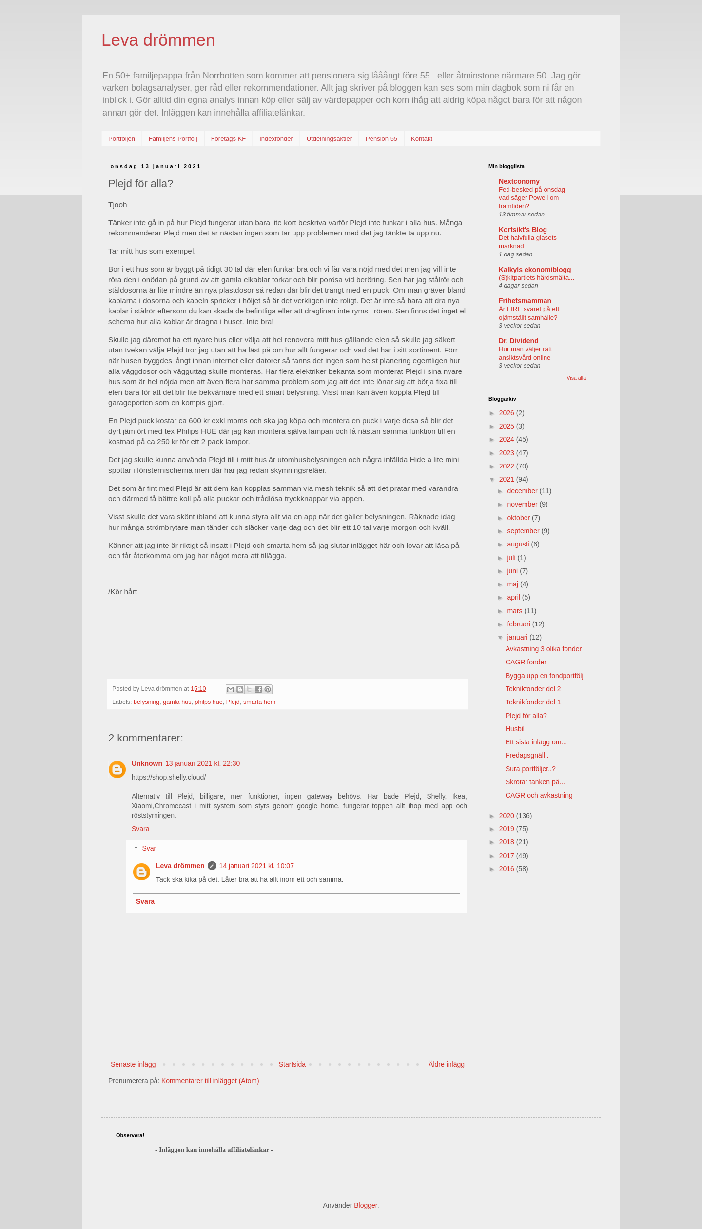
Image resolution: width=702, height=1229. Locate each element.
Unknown (147, 763)
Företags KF (228, 138)
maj (513, 584)
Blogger (365, 1205)
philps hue (208, 702)
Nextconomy (519, 181)
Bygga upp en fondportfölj (545, 676)
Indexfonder (276, 138)
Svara (141, 829)
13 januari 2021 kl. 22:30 (202, 763)
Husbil (515, 729)
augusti (519, 544)
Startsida (292, 1064)
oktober (519, 518)
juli (512, 558)
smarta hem (259, 702)
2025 (507, 426)
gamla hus (177, 702)
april (514, 597)
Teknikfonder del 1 (533, 702)
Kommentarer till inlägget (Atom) (210, 1081)
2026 (507, 413)
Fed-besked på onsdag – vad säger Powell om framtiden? (534, 198)
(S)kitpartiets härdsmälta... (536, 277)
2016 (507, 869)
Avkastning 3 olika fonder (544, 649)
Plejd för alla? (526, 716)
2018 (507, 842)
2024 (507, 439)
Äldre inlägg (447, 1064)
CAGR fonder (526, 662)
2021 (507, 479)
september (524, 531)
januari (518, 637)
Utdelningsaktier (329, 138)
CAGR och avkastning (539, 795)
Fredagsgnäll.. (527, 755)
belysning (146, 702)
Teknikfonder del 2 (533, 689)
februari (519, 624)
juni (513, 571)
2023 (507, 453)
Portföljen (121, 138)
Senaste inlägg (133, 1064)
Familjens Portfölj (173, 138)
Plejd (233, 702)
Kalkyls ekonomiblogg (535, 269)
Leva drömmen (158, 39)
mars (515, 611)
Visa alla (576, 378)
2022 (507, 466)
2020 (507, 815)
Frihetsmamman (525, 301)
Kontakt (421, 138)
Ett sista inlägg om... (536, 742)
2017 (507, 855)
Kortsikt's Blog (523, 230)
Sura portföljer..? (531, 769)
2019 (507, 829)
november (523, 504)
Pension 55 (381, 138)
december (523, 491)
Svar (149, 849)
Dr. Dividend (519, 341)
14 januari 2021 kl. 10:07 (256, 866)
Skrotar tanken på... (535, 782)
